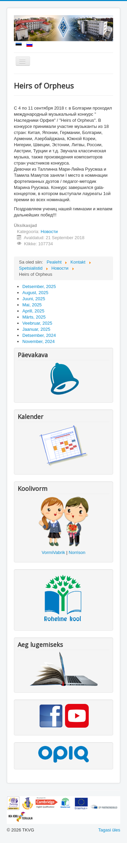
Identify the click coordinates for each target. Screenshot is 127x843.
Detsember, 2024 (39, 335)
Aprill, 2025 (33, 310)
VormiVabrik (53, 552)
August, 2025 (35, 292)
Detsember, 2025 (39, 286)
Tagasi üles (109, 829)
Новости (49, 231)
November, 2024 (38, 341)
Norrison (77, 552)
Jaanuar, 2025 (36, 329)
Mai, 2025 (32, 304)
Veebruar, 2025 (37, 323)
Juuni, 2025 (33, 298)
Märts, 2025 (34, 317)
